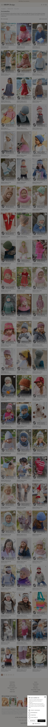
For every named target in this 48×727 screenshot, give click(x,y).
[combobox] (45, 697)
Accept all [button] (41, 720)
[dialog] (37, 710)
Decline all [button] (32, 720)
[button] (37, 723)
